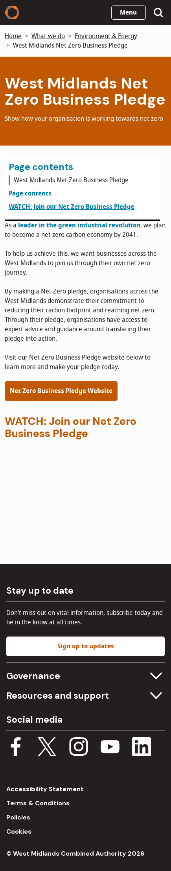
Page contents (30, 193)
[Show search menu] (158, 13)
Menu (128, 12)
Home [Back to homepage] (13, 36)
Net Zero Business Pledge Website (61, 391)
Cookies (18, 831)
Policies (18, 817)
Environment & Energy (106, 36)
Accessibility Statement (45, 789)
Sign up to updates (85, 646)
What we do (48, 36)
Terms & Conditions (38, 803)
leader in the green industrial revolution (79, 225)
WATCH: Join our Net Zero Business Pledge (71, 207)
